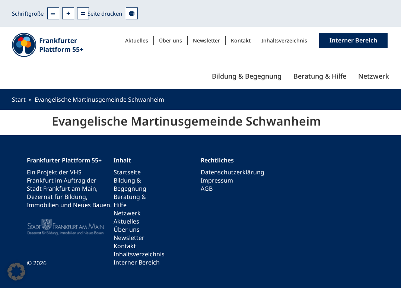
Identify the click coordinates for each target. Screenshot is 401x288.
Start (19, 99)
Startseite (127, 172)
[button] (16, 271)
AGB (207, 188)
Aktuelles (136, 40)
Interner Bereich (137, 262)
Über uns (170, 40)
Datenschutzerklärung (232, 172)
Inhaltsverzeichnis (284, 40)
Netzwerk (373, 76)
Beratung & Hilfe (319, 76)
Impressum (217, 180)
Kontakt (241, 40)
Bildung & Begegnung (246, 76)
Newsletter (206, 40)
